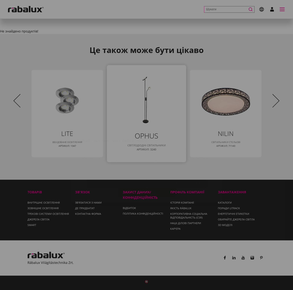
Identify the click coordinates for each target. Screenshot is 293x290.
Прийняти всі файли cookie (146, 171)
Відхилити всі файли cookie (177, 162)
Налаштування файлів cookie (117, 162)
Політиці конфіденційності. (195, 151)
